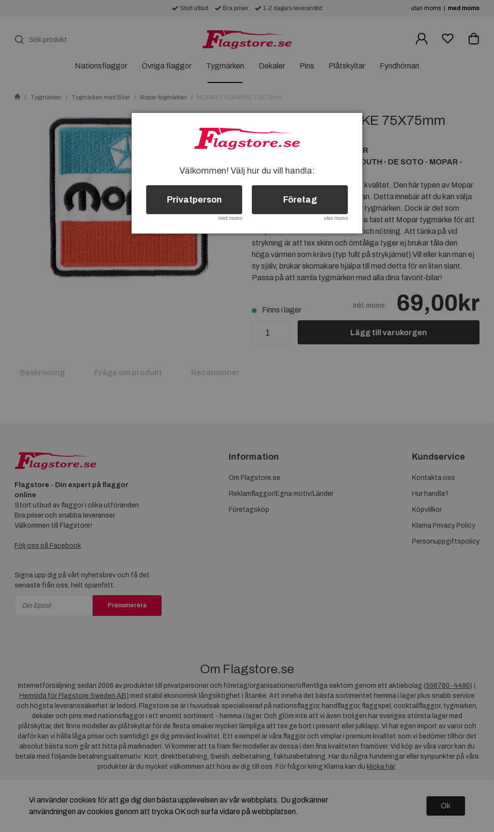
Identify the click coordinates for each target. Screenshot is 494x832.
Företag (300, 200)
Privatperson (194, 200)
